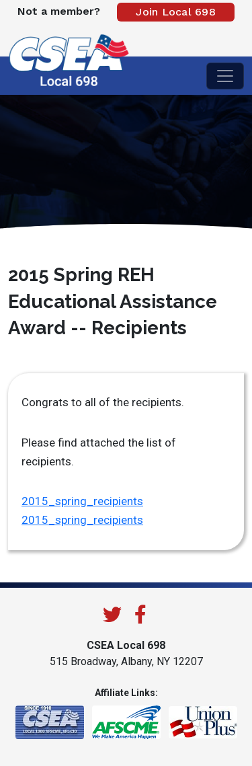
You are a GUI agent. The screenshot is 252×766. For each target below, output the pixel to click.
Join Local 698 (176, 11)
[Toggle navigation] (225, 76)
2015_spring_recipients (82, 501)
